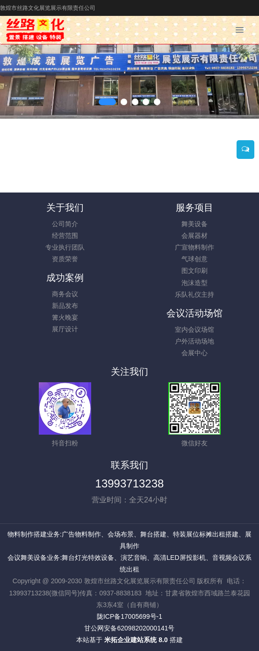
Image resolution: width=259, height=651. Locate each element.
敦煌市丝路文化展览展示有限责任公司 (47, 8)
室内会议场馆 (194, 329)
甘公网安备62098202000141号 (129, 628)
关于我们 (65, 207)
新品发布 (65, 305)
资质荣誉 (65, 259)
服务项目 (194, 207)
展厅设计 (65, 329)
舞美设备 (194, 224)
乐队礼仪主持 (194, 294)
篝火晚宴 (65, 317)
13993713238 (129, 483)
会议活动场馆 (194, 313)
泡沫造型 (194, 282)
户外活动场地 (194, 341)
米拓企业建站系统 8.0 (135, 640)
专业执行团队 (65, 247)
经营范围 (65, 235)
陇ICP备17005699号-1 (129, 616)
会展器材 (194, 235)
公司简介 (65, 224)
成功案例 (65, 277)
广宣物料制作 (194, 247)
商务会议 (65, 294)
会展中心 (194, 353)
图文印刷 (194, 270)
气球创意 (194, 259)
